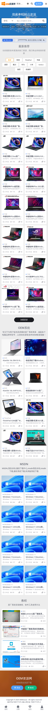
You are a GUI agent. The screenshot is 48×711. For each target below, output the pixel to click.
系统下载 (27, 26)
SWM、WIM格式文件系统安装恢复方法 (33, 645)
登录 (38, 4)
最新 (9, 60)
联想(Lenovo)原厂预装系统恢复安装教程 (32, 614)
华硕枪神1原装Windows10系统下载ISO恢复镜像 (35, 247)
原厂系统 (19, 26)
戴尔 (14, 65)
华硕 (38, 60)
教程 (24, 600)
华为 (23, 65)
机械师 (28, 69)
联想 (13, 26)
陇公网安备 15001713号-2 (32, 702)
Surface (40, 65)
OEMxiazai (23, 700)
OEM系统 (24, 328)
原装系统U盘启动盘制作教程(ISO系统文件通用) (33, 660)
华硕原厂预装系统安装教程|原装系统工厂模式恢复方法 (33, 630)
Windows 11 (8, 494)
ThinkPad (28, 60)
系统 (17, 688)
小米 (31, 65)
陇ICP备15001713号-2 (15, 702)
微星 (19, 69)
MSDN (24, 464)
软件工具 (36, 26)
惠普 (6, 65)
